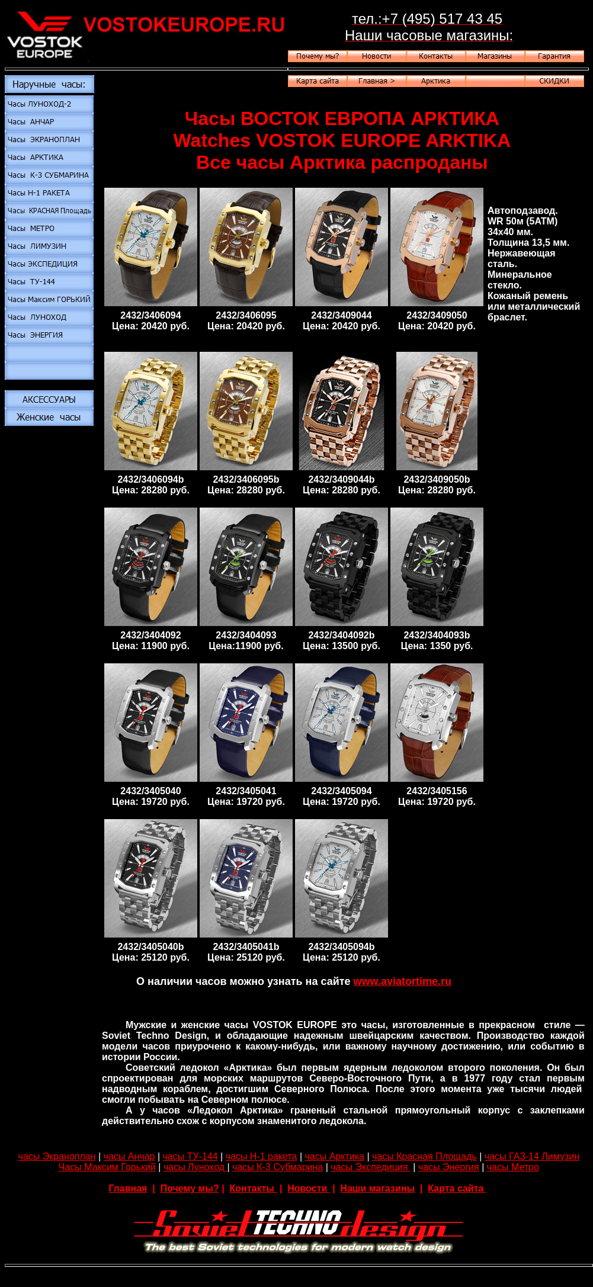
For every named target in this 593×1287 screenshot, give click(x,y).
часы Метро (513, 1167)
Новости (308, 1188)
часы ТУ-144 (189, 1156)
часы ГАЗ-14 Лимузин (532, 1156)
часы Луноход (195, 1167)
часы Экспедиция (371, 1167)
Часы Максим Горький (107, 1167)
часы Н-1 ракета (261, 1156)
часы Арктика (334, 1156)
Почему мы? (190, 1188)
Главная (127, 1188)
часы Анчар (129, 1156)
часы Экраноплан (57, 1156)
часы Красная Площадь (424, 1156)
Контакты (253, 1188)
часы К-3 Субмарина (277, 1167)
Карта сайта (457, 1188)
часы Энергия (448, 1167)
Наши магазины (378, 1188)
